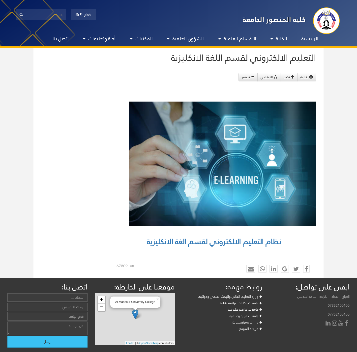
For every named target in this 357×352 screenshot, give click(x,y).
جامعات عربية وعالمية (246, 316)
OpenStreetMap (149, 343)
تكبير (288, 77)
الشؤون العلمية (185, 38)
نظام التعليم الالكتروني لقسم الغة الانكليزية (214, 241)
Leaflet (130, 343)
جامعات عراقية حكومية (245, 309)
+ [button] (101, 300)
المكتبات (141, 38)
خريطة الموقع (250, 328)
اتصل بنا (61, 38)
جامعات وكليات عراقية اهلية (241, 303)
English (83, 14)
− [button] (101, 307)
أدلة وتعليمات (99, 38)
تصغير (248, 77)
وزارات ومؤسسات (247, 322)
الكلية (278, 38)
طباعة (306, 77)
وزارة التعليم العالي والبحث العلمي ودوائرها (230, 296)
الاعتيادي (269, 77)
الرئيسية (309, 38)
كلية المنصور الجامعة (274, 19)
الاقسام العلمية (237, 38)
